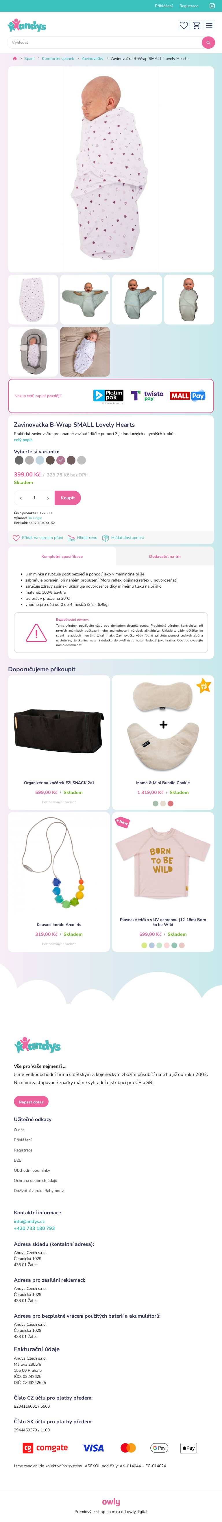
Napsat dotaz (31, 1102)
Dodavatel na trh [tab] (165, 556)
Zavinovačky (92, 58)
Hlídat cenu (84, 537)
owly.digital (137, 1511)
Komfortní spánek (58, 58)
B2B (17, 1160)
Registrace (189, 6)
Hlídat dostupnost (123, 537)
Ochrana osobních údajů (35, 1180)
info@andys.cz (29, 1221)
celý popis (23, 440)
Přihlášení (164, 6)
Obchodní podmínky (32, 1170)
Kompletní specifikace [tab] (62, 556)
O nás (19, 1130)
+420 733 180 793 (34, 1228)
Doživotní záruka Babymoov (39, 1190)
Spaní (29, 58)
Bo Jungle (35, 518)
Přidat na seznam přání (39, 537)
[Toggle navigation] (209, 25)
